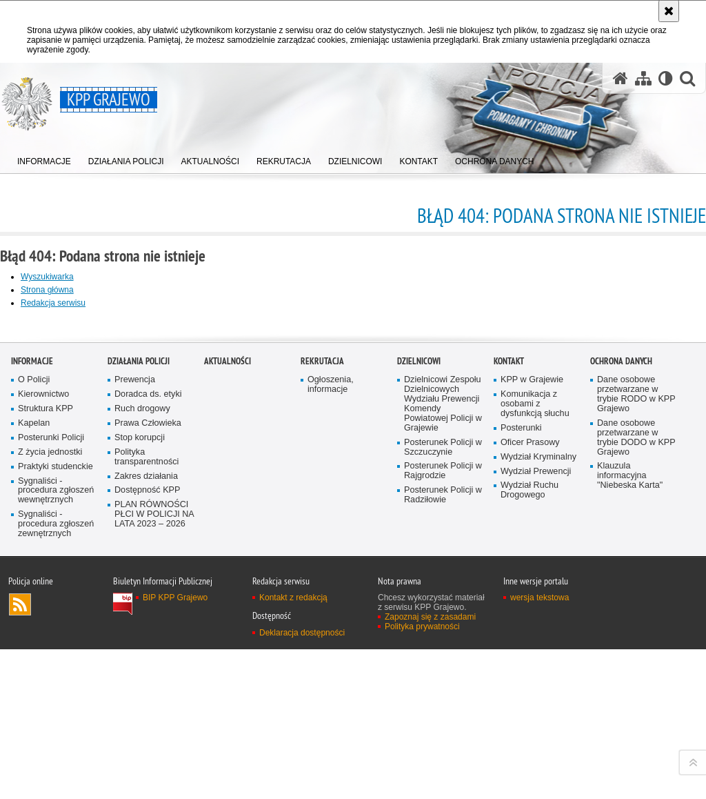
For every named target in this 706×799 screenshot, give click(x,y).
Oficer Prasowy (530, 697)
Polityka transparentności (146, 711)
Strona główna (47, 290)
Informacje (32, 616)
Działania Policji (139, 616)
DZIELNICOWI (419, 616)
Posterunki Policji (51, 692)
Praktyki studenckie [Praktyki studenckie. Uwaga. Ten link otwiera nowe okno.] (55, 721)
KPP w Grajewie (532, 634)
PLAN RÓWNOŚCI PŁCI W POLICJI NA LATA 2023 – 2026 (154, 769)
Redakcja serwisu (53, 303)
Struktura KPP (45, 663)
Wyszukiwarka (47, 277)
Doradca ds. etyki (148, 648)
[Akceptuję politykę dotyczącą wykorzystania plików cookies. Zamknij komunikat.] (668, 11)
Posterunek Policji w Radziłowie (443, 749)
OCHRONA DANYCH (621, 616)
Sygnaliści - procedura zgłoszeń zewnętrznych (56, 779)
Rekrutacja (322, 616)
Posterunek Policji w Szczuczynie (443, 702)
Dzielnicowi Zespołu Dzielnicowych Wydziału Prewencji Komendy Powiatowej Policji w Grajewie (443, 658)
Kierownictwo (43, 648)
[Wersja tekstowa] (665, 78)
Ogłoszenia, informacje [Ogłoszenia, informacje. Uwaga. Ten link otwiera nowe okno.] (330, 639)
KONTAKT (509, 616)
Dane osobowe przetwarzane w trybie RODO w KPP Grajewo (636, 649)
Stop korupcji (139, 692)
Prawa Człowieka (147, 677)
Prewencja (134, 634)
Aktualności (227, 616)
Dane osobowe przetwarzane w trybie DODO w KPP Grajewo (636, 692)
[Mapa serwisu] (643, 78)
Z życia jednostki (50, 706)
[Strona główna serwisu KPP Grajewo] (620, 78)
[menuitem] (44, 159)
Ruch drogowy (142, 663)
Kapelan (34, 677)
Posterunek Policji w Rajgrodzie (443, 725)
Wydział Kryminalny (538, 711)
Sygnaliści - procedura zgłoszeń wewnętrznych (56, 745)
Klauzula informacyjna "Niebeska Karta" (630, 730)
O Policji (34, 634)
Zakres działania (146, 731)
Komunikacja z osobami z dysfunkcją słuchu (535, 658)
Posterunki (521, 682)
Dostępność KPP (147, 744)
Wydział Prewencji (536, 726)
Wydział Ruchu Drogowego (529, 745)
